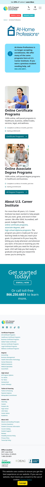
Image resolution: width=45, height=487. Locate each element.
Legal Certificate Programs (9, 346)
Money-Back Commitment (9, 395)
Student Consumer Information (10, 426)
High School (4, 409)
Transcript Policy (6, 440)
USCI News (4, 411)
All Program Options (7, 375)
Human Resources (6, 362)
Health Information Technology (10, 359)
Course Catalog (5, 429)
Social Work (4, 369)
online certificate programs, (16, 225)
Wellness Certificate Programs (10, 348)
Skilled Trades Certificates (8, 342)
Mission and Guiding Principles (10, 422)
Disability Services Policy (8, 436)
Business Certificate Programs (10, 339)
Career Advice (5, 413)
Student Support (6, 431)
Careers (3, 404)
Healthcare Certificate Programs (10, 337)
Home (5, 20)
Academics (4, 415)
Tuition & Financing (7, 391)
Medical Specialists (6, 366)
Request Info (29, 15)
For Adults (4, 377)
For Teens (4, 380)
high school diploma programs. (18, 230)
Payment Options (6, 393)
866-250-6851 (20, 69)
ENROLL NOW (22, 283)
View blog (4, 402)
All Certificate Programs (8, 335)
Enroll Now (15, 15)
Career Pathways (6, 384)
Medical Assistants (6, 364)
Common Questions (7, 424)
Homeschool (5, 382)
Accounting (4, 355)
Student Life (4, 406)
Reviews (3, 433)
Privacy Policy (5, 438)
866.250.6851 (16, 294)
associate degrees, (13, 227)
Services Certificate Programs (10, 344)
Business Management (8, 357)
